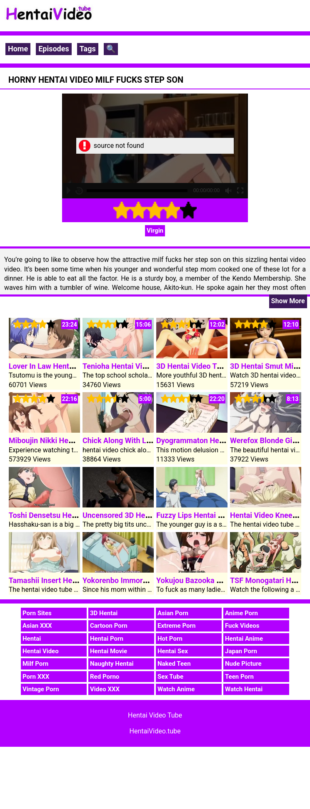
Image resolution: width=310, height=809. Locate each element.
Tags (88, 48)
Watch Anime (176, 689)
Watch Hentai (243, 689)
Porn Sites (37, 613)
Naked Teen (174, 663)
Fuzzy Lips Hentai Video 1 (199, 515)
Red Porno (104, 676)
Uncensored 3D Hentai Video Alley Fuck (149, 515)
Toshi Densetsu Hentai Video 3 (60, 515)
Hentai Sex (173, 651)
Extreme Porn (176, 625)
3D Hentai (104, 613)
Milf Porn (35, 663)
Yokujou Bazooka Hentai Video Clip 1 (218, 580)
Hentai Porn (106, 638)
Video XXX (105, 689)
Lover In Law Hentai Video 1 (55, 366)
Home (18, 48)
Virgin (155, 230)
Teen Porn (239, 676)
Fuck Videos (242, 625)
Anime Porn (241, 613)
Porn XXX (35, 676)
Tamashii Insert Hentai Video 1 (60, 580)
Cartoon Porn (109, 625)
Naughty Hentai (112, 663)
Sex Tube (170, 676)
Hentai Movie (108, 651)
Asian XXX (37, 625)
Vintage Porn (40, 689)
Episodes (53, 48)
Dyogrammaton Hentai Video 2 (207, 440)
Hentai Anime (244, 638)
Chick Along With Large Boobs (133, 440)
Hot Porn (170, 638)
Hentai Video (40, 651)
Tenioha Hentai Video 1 (121, 366)
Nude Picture (243, 663)
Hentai (31, 638)
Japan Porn (241, 651)
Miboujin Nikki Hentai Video (55, 440)
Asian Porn (173, 613)
